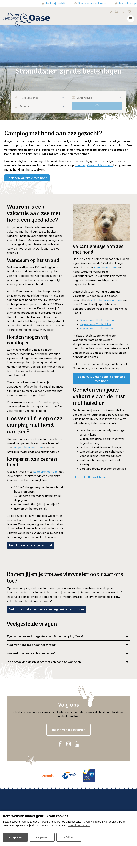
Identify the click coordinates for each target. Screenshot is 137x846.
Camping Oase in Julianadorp (94, 165)
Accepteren (15, 837)
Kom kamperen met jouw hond (30, 545)
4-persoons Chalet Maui (95, 324)
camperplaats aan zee (27, 447)
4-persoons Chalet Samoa (97, 328)
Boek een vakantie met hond (27, 178)
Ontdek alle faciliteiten (91, 477)
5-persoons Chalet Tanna (97, 320)
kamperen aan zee (45, 471)
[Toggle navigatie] (130, 18)
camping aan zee (105, 267)
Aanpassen (42, 837)
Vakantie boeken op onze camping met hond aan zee (46, 609)
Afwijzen (69, 837)
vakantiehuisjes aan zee (107, 300)
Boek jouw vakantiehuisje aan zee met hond (101, 379)
